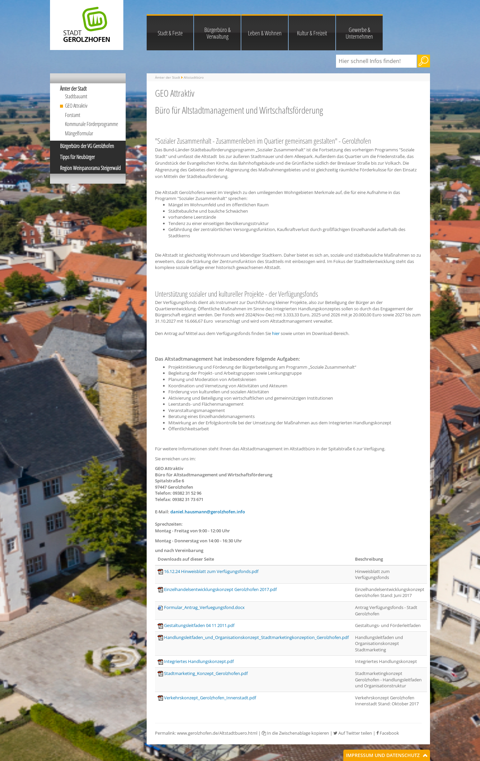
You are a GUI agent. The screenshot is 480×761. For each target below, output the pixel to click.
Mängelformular (79, 133)
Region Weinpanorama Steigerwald (90, 168)
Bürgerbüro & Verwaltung (217, 33)
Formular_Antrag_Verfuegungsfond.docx (204, 607)
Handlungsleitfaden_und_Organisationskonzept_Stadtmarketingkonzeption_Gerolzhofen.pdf (256, 637)
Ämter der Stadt (73, 88)
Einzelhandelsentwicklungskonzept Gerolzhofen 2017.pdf (220, 589)
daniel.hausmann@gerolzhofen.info (207, 512)
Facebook (387, 733)
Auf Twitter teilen (352, 733)
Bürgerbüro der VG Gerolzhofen (87, 146)
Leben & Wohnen (265, 33)
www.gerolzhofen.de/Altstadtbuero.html (217, 733)
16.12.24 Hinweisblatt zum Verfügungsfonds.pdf (211, 571)
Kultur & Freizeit (312, 33)
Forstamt (72, 115)
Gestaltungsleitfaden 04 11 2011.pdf (199, 625)
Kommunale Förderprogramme (91, 124)
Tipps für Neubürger (77, 157)
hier (276, 333)
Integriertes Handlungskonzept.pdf (199, 661)
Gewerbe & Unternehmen (359, 33)
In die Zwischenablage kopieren (295, 733)
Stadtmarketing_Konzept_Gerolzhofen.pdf (206, 673)
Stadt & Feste (170, 33)
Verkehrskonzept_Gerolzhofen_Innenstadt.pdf (210, 698)
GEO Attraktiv (76, 105)
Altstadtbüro (194, 77)
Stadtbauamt (76, 96)
